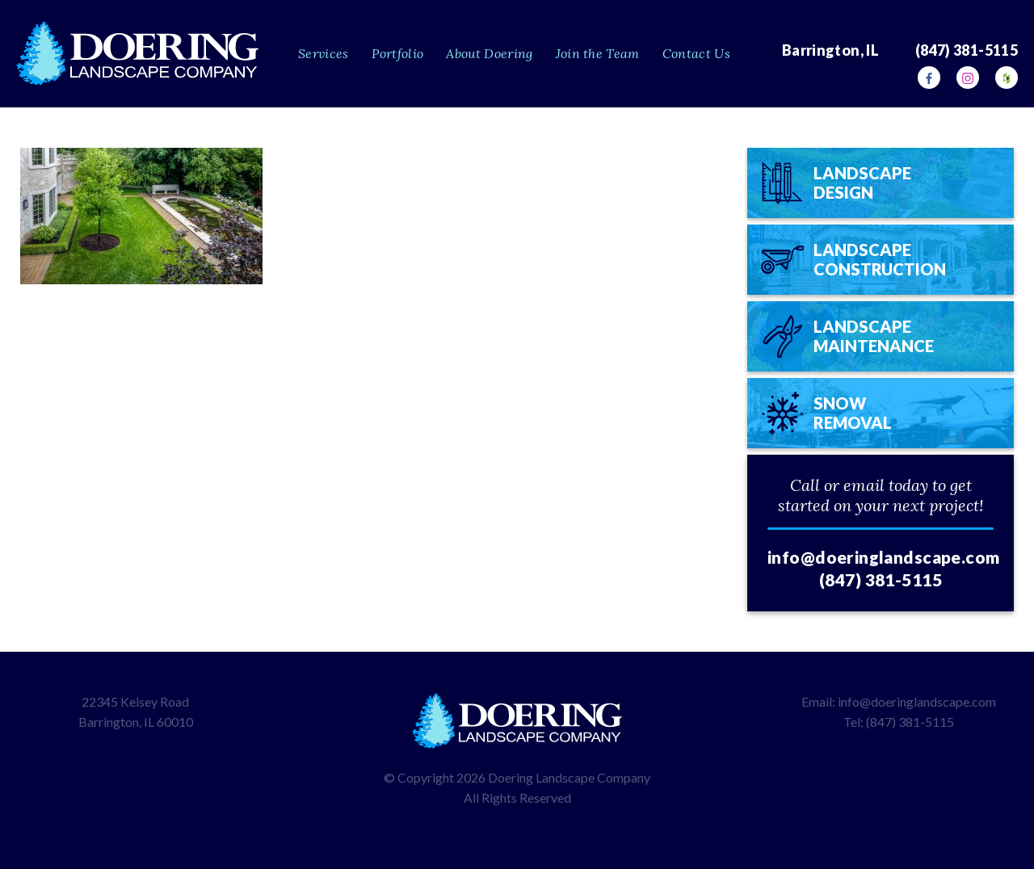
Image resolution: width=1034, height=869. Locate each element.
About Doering (489, 53)
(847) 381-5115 (880, 579)
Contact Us (696, 53)
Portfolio (398, 53)
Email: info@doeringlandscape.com (898, 701)
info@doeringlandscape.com (883, 557)
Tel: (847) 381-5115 (898, 721)
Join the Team (598, 53)
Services (323, 53)
